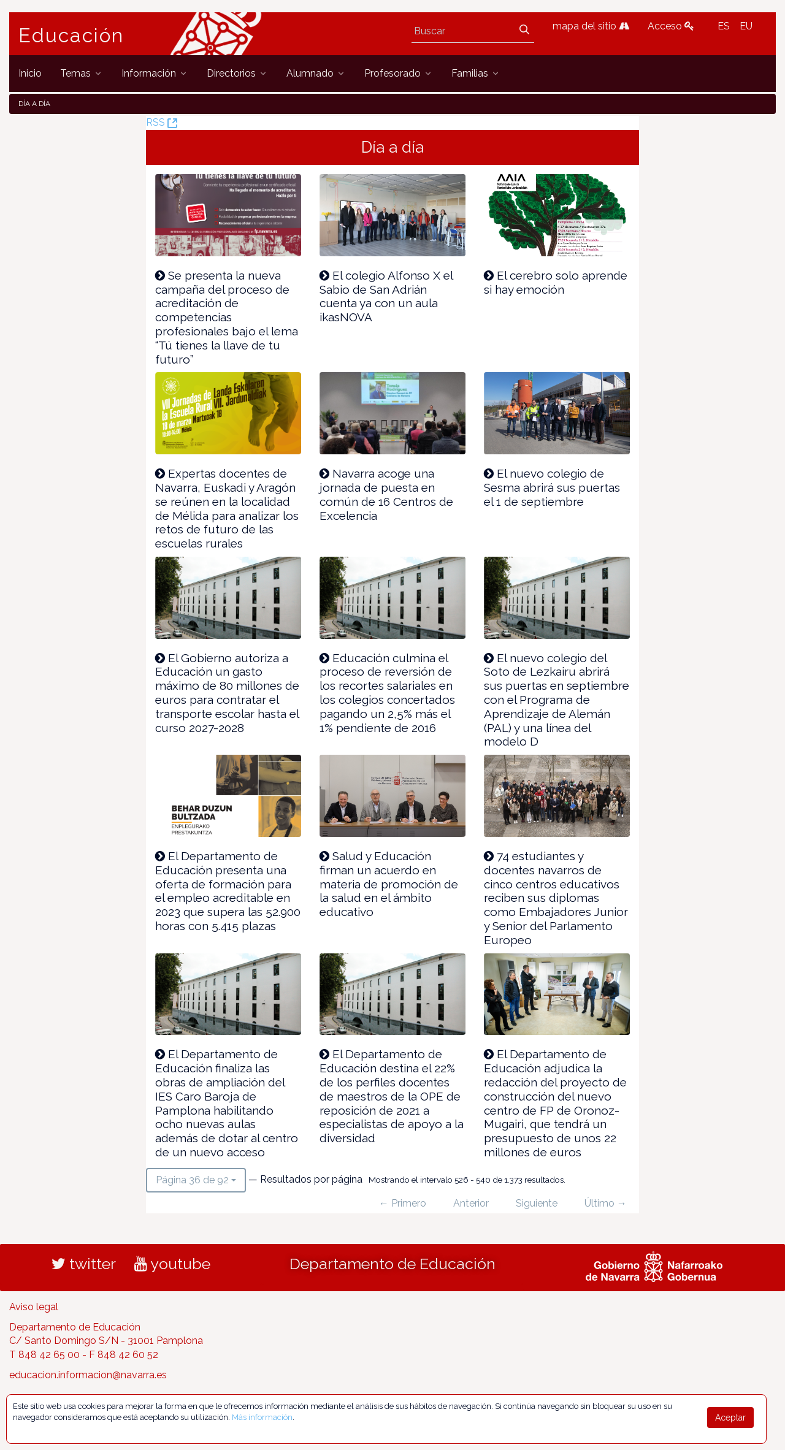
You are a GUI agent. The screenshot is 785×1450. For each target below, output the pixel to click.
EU (746, 26)
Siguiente (536, 1203)
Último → (605, 1203)
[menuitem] (30, 73)
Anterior (471, 1203)
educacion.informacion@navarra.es (88, 1375)
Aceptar (730, 1417)
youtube (172, 1263)
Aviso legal (33, 1307)
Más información (262, 1417)
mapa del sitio (591, 26)
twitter (84, 1263)
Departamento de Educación (392, 1263)
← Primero (402, 1203)
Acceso (671, 26)
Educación (71, 35)
